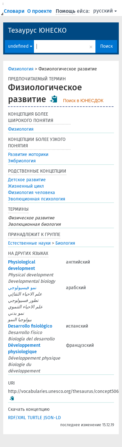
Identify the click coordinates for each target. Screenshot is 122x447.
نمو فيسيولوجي (22, 287)
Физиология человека (31, 192)
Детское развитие (27, 180)
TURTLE (35, 417)
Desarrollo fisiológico (30, 326)
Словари (15, 11)
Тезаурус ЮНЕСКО (37, 30)
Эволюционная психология (36, 199)
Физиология (21, 69)
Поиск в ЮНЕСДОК (83, 100)
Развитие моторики (28, 154)
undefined (20, 46)
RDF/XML (17, 417)
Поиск (106, 46)
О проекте (40, 11)
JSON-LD (52, 417)
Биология (65, 243)
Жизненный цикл (26, 186)
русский (105, 11)
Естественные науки (29, 243)
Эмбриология (22, 161)
